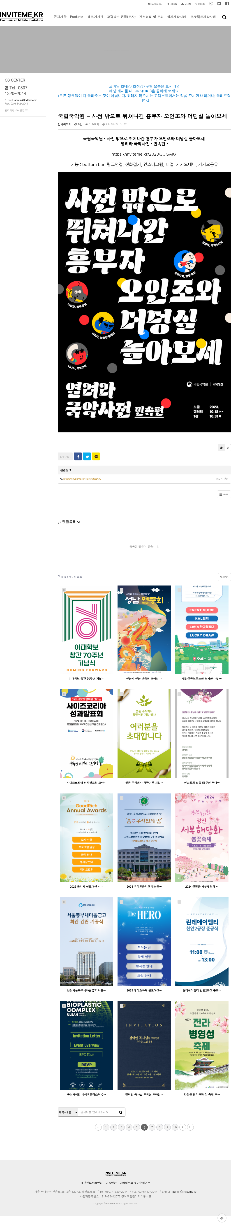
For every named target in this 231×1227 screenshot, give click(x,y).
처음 (98, 1138)
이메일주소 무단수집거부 (135, 1194)
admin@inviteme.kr (25, 111)
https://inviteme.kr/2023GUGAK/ (143, 165)
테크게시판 (95, 20)
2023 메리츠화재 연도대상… (144, 1001)
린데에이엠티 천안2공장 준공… (201, 1001)
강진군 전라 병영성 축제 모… (202, 1105)
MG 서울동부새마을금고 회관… (86, 1001)
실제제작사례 (176, 20)
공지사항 (60, 20)
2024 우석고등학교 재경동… (144, 898)
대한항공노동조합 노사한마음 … (202, 690)
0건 (78, 135)
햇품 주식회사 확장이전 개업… (144, 793)
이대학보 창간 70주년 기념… (86, 690)
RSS (224, 588)
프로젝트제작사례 (203, 20)
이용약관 (111, 1194)
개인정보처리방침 (91, 1194)
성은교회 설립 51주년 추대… (202, 793)
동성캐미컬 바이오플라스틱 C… (86, 1105)
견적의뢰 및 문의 (151, 20)
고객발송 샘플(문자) (121, 20)
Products (76, 20)
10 (175, 1138)
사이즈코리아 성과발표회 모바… (86, 793)
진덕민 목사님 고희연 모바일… (144, 1105)
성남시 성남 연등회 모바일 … (144, 690)
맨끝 (190, 1138)
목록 (224, 506)
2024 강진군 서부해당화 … (202, 898)
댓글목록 (69, 533)
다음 (182, 1138)
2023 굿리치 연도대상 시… (86, 898)
